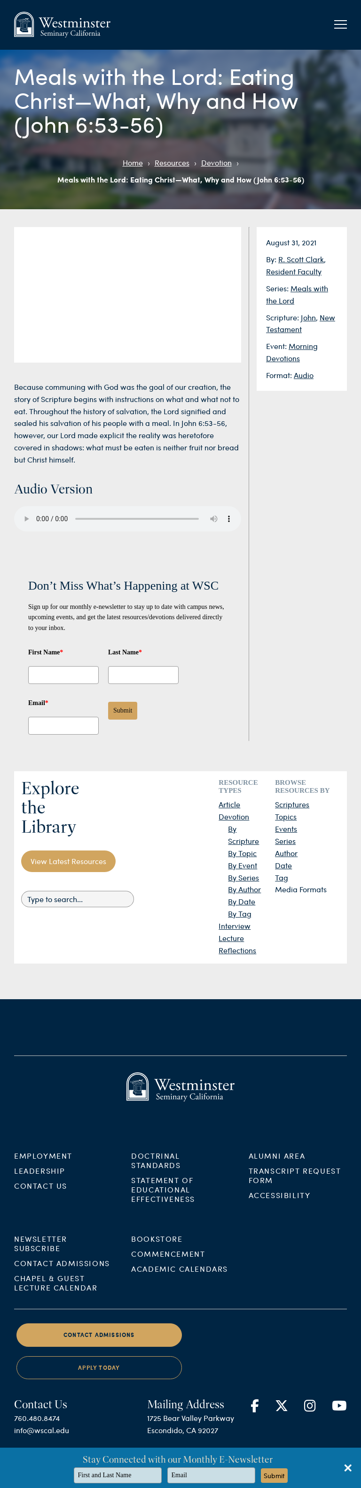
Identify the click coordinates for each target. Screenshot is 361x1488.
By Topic (242, 853)
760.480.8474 (37, 1429)
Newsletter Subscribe (40, 1254)
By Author (244, 889)
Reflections (237, 950)
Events (286, 829)
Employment (43, 1166)
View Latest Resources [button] (68, 861)
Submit (122, 710)
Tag (281, 877)
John (308, 317)
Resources (172, 162)
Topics (286, 816)
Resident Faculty (294, 271)
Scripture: (283, 317)
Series (285, 841)
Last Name (125, 652)
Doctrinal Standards (155, 1171)
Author (286, 853)
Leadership (39, 1181)
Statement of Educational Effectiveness (163, 1200)
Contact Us (40, 1196)
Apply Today (99, 1378)
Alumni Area (277, 1166)
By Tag (239, 914)
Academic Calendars (179, 1280)
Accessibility (280, 1206)
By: (272, 259)
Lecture (231, 938)
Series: (278, 288)
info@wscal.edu (41, 1441)
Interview (235, 926)
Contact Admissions (62, 1274)
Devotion (216, 162)
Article (229, 804)
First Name (45, 652)
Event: (277, 346)
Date (283, 865)
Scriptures (292, 804)
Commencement (168, 1265)
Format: (280, 375)
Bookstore (156, 1250)
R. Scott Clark (301, 259)
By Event (242, 865)
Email (38, 702)
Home (133, 162)
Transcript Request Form (295, 1186)
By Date (241, 901)
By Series (243, 877)
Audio (304, 375)
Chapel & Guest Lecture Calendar (56, 1294)
